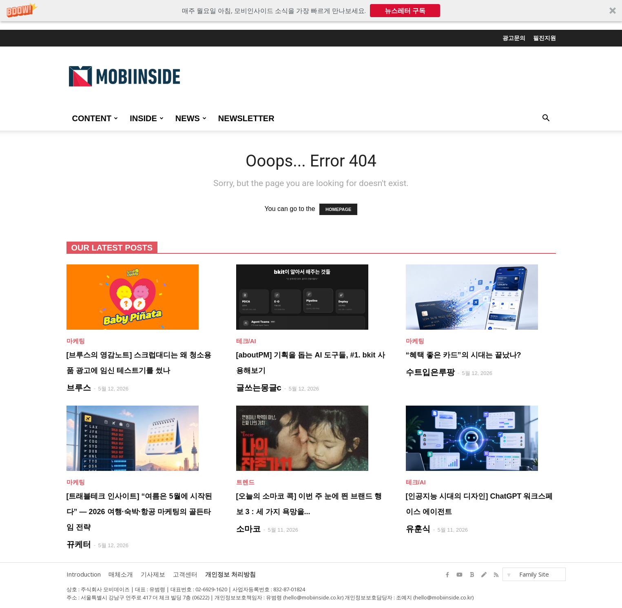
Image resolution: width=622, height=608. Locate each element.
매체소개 (120, 574)
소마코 (248, 528)
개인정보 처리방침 (230, 574)
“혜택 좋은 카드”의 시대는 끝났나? (463, 355)
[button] (311, 10)
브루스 (78, 387)
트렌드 (245, 482)
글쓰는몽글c (258, 387)
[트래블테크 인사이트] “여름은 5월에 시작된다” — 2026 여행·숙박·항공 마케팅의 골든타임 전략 (139, 511)
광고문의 (513, 38)
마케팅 (75, 340)
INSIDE (147, 118)
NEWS (190, 118)
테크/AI (246, 340)
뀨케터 (78, 544)
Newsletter (246, 118)
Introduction (83, 574)
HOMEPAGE (338, 209)
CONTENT (95, 118)
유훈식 (418, 528)
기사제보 (153, 574)
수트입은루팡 (430, 372)
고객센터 (185, 574)
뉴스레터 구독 (405, 10)
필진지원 (544, 38)
